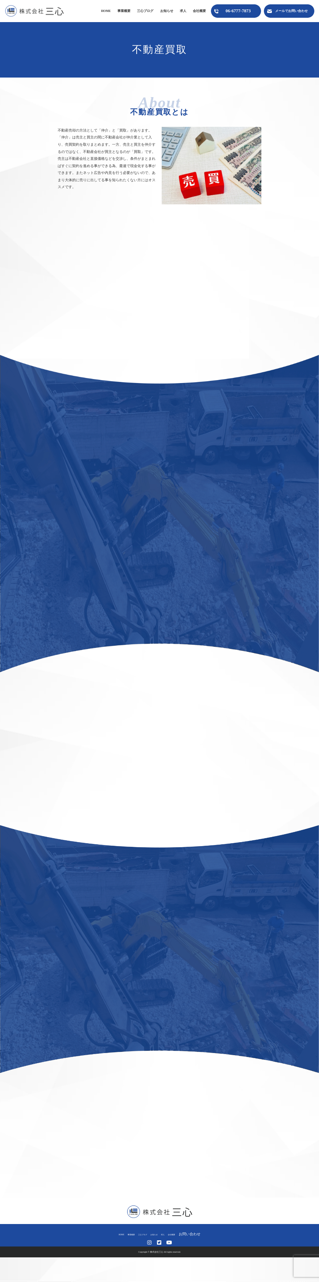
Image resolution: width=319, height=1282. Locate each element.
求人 (183, 11)
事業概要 (123, 11)
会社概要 (199, 11)
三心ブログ (145, 11)
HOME (106, 11)
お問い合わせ (209, 1234)
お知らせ (166, 11)
